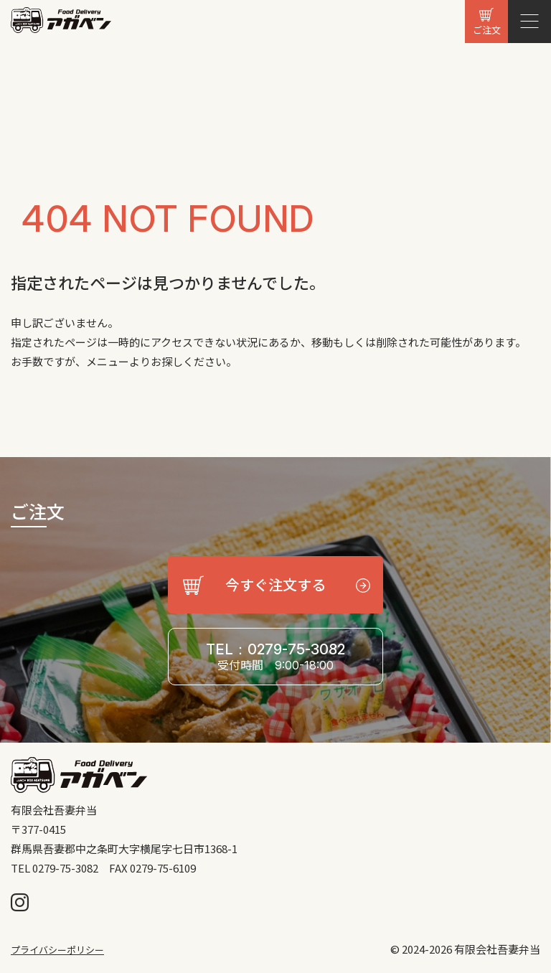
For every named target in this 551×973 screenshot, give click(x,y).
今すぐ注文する (275, 584)
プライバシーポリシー (57, 949)
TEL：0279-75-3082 (275, 657)
